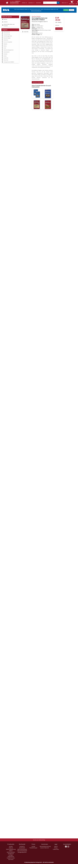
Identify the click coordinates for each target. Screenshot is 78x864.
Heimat (23, 2)
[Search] (58, 3)
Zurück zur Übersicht (37, 82)
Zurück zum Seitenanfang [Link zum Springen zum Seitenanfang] (39, 840)
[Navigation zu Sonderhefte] (10, 58)
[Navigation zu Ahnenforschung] (10, 34)
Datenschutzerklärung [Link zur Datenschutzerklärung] (36, 10)
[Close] (66, 10)
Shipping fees (11, 856)
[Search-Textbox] (50, 3)
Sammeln (31, 2)
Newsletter (38, 2)
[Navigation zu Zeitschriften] (10, 60)
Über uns (64, 2)
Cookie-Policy (56, 849)
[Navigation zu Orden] (10, 48)
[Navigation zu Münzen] (10, 46)
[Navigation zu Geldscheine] (10, 40)
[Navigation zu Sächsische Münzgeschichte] (10, 50)
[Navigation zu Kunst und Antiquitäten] (10, 42)
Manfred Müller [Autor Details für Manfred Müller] (36, 16)
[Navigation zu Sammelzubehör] (10, 52)
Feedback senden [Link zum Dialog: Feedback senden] (11, 858)
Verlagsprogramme (22, 852)
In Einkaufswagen (59, 28)
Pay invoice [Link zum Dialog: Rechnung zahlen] (10, 859)
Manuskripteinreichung (45, 846)
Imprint (56, 846)
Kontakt (11, 846)
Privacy (55, 847)
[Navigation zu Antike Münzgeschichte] (10, 36)
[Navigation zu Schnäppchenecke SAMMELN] (10, 62)
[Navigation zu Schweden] (10, 54)
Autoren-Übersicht (44, 847)
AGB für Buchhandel (22, 849)
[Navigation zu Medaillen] (10, 44)
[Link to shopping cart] (71, 2)
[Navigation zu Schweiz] (10, 56)
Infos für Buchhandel (22, 850)
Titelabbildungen (33, 847)
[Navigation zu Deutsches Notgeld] (10, 38)
